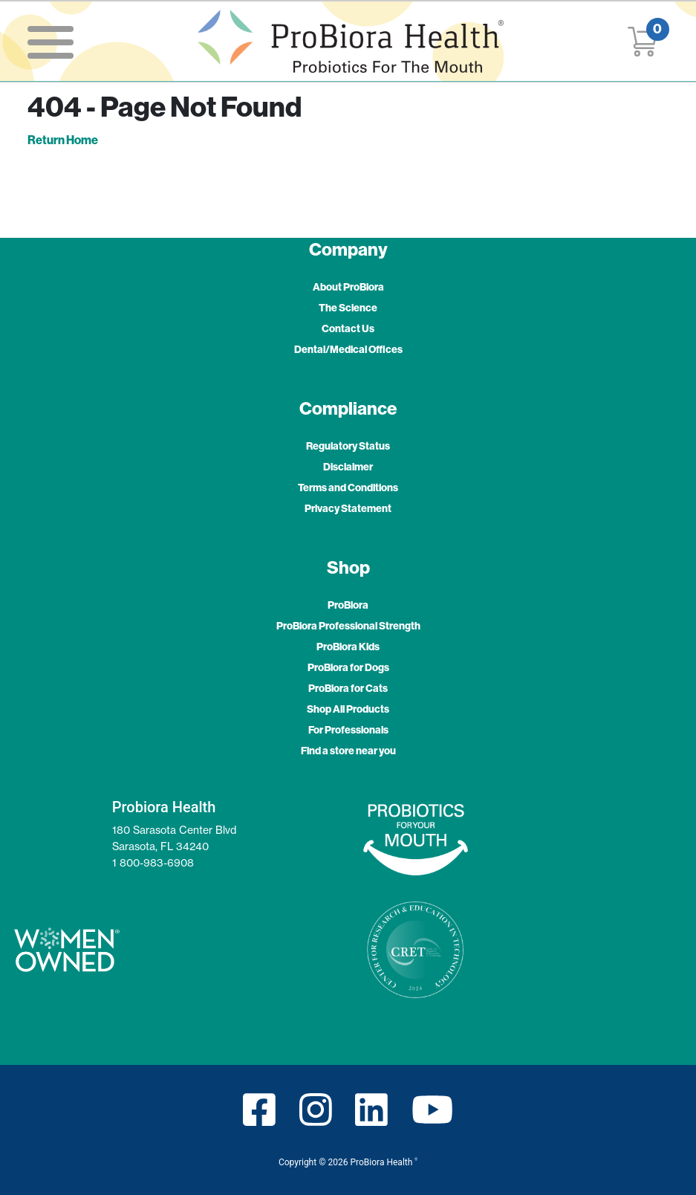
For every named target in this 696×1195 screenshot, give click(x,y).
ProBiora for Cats (348, 688)
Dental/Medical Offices (348, 349)
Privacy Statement (348, 508)
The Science (348, 307)
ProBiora (348, 605)
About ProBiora (348, 287)
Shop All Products (348, 709)
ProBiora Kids (348, 646)
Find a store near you (348, 750)
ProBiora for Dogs (348, 667)
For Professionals (348, 729)
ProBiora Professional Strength (348, 625)
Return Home (62, 139)
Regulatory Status (348, 446)
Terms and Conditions (348, 487)
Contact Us (348, 328)
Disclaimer (348, 466)
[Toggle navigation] (50, 41)
